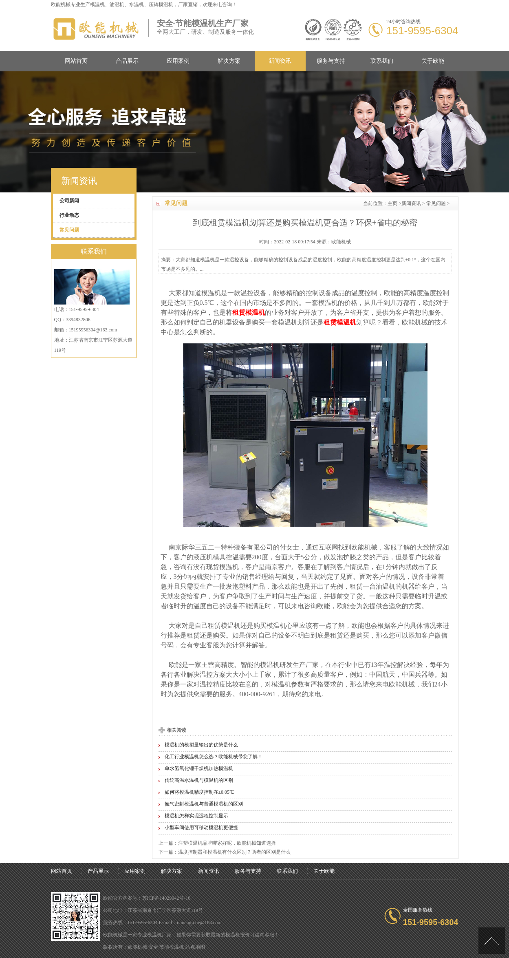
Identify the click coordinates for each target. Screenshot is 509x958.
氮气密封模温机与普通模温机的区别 (204, 804)
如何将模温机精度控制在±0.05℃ (199, 792)
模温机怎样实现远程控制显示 (196, 816)
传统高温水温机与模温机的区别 (199, 780)
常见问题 (436, 203)
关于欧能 (432, 61)
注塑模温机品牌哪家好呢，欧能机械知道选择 (227, 843)
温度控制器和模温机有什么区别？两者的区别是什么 (234, 852)
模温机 (97, 4)
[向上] (491, 940)
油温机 (385, 586)
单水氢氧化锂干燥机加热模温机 (199, 768)
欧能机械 (415, 322)
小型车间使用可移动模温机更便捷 (201, 827)
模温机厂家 (159, 935)
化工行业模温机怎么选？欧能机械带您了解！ (213, 756)
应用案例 (178, 61)
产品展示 (127, 61)
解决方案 (229, 61)
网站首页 (76, 61)
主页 (392, 203)
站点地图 (195, 947)
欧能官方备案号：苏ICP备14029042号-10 (147, 898)
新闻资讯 (280, 61)
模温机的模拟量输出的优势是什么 (201, 745)
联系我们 (381, 61)
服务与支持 (331, 61)
